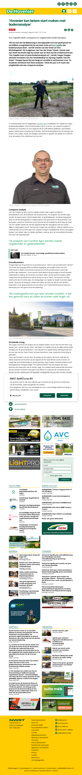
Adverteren (35, 757)
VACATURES (15, 485)
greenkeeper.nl (26, 768)
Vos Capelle (57, 45)
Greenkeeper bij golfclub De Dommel (29, 499)
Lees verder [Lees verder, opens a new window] (34, 390)
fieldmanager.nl (13, 768)
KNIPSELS (13, 627)
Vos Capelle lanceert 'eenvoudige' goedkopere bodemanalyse (43, 253)
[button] (15, 395)
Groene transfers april (60, 631)
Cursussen (35, 730)
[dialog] (41, 387)
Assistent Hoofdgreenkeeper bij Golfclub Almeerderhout (29, 506)
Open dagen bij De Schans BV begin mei (29, 556)
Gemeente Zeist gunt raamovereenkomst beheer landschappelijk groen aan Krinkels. (57, 571)
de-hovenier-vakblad (65, 730)
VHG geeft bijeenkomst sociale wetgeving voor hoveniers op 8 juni (27, 583)
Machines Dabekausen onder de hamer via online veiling (62, 656)
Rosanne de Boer (15, 32)
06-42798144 (63, 726)
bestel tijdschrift (21, 404)
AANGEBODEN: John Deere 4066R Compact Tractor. (56, 508)
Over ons (34, 722)
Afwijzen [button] (47, 395)
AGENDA (13, 551)
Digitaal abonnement (38, 735)
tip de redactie (20, 409)
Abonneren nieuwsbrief (39, 737)
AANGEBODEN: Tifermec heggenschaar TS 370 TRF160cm (57, 490)
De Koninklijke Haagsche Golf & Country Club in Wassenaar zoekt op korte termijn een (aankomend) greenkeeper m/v (29, 516)
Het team (34, 740)
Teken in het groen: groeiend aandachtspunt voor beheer (62, 664)
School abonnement (38, 742)
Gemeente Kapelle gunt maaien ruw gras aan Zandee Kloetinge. (56, 564)
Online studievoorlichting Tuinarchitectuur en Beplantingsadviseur (28, 574)
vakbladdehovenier (64, 733)
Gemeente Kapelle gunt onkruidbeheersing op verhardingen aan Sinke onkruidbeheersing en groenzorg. (57, 557)
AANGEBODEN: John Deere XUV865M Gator (56, 503)
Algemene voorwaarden (40, 747)
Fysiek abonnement (38, 720)
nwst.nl (55, 771)
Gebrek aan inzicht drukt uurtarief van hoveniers (61, 649)
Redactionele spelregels (40, 745)
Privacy (34, 752)
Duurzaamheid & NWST (39, 727)
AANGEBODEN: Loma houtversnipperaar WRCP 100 (56, 497)
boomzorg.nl (51, 768)
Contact (34, 732)
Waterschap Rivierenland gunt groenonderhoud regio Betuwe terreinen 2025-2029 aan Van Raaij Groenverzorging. (56, 589)
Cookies (34, 755)
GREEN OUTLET (49, 485)
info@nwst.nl (62, 720)
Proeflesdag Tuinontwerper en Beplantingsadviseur (29, 592)
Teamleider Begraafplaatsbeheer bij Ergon (28, 491)
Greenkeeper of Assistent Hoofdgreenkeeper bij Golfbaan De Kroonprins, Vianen (28, 527)
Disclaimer (35, 750)
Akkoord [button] (64, 395)
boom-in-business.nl (31, 771)
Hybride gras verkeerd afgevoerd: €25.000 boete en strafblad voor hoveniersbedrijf (62, 641)
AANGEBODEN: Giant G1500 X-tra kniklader (57, 514)
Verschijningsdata (37, 760)
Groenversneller (37, 725)
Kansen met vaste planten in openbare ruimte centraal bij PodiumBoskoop (29, 564)
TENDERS (46, 551)
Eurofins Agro (42, 124)
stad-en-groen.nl (39, 768)
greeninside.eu (45, 771)
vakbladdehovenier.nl (65, 768)
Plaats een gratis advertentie (52, 519)
